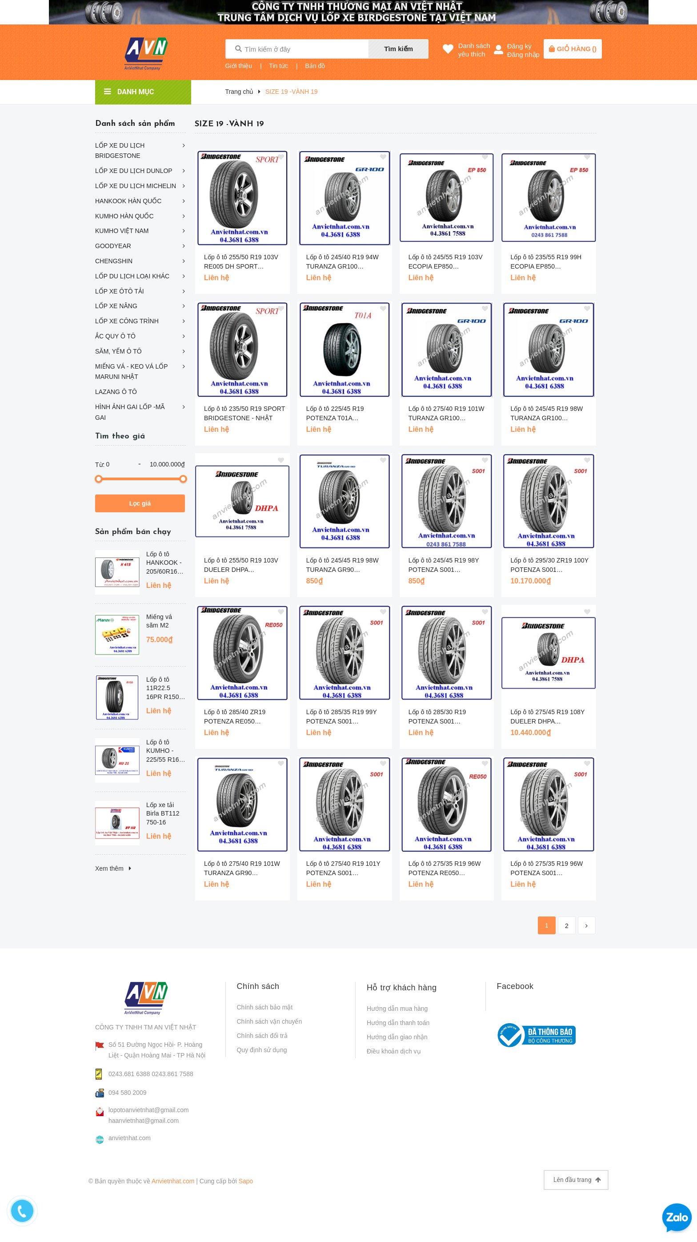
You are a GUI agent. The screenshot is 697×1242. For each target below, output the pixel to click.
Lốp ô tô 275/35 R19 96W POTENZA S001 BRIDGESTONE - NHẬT (546, 869)
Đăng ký (519, 46)
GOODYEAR (113, 245)
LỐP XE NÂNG (116, 305)
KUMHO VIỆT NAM (122, 230)
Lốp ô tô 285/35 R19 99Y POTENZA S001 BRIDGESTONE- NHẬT (341, 717)
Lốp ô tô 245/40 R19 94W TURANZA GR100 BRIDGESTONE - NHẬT (342, 262)
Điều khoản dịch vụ (394, 1051)
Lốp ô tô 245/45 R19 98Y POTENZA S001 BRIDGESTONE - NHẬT (444, 566)
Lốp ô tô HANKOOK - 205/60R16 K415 (164, 563)
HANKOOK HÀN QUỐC (128, 201)
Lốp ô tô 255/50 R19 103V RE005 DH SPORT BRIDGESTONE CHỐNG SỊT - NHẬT (241, 262)
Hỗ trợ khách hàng (402, 987)
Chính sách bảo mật (265, 1007)
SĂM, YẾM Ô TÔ (118, 351)
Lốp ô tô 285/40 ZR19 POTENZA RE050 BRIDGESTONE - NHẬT (238, 717)
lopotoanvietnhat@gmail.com (148, 1109)
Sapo (246, 1181)
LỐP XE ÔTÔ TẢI (119, 291)
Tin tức (278, 65)
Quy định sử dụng (262, 1049)
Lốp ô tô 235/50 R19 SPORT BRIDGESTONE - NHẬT (244, 413)
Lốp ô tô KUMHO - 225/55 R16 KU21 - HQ (162, 751)
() (577, 48)
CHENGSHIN (113, 261)
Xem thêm (113, 868)
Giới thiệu (238, 65)
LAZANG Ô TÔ (116, 391)
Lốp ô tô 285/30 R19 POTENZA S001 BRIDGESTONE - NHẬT (443, 717)
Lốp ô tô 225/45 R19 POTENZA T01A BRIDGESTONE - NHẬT (340, 414)
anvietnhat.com (129, 1138)
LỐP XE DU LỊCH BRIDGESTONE (119, 151)
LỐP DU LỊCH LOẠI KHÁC (132, 276)
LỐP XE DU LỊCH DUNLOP (133, 170)
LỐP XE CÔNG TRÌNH (127, 321)
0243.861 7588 (172, 1073)
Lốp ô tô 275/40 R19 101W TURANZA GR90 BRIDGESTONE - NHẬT (242, 869)
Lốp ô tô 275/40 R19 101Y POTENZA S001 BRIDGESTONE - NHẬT (343, 869)
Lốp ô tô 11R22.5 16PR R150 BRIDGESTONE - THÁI (166, 689)
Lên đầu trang (577, 1180)
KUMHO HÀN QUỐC (124, 216)
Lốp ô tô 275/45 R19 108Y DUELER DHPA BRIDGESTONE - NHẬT (547, 717)
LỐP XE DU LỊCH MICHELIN (135, 185)
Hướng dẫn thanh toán (398, 1022)
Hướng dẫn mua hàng (397, 1008)
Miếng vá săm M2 (159, 621)
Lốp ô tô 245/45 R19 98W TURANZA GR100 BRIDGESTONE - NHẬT (546, 414)
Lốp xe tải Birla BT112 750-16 (163, 813)
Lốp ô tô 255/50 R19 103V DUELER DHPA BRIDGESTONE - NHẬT (241, 566)
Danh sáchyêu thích (474, 50)
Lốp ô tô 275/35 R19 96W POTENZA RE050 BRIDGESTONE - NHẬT (445, 869)
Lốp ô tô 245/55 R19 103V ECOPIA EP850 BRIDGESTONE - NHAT (446, 262)
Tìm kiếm (398, 48)
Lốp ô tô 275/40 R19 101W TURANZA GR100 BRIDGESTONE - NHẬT (447, 414)
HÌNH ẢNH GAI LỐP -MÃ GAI (130, 412)
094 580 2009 (127, 1092)
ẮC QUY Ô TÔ (115, 336)
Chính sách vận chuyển (269, 1021)
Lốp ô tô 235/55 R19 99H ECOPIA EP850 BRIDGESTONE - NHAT (545, 262)
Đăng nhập (523, 54)
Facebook (515, 986)
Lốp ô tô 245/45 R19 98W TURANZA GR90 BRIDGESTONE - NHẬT (342, 566)
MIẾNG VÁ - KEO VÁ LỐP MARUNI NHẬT (131, 372)
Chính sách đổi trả (262, 1035)
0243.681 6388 (129, 1073)
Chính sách (258, 986)
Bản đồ (315, 65)
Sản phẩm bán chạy (133, 532)
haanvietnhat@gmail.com (143, 1120)
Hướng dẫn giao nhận (397, 1037)
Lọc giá (140, 503)
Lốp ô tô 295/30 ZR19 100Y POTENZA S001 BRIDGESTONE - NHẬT (549, 566)
